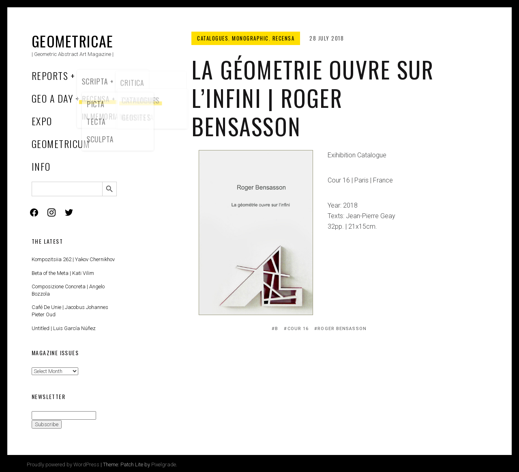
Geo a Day (52, 98)
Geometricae (73, 40)
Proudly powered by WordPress (63, 464)
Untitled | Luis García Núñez (64, 328)
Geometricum (61, 143)
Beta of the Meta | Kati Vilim (63, 273)
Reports (50, 75)
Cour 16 (298, 328)
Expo (42, 121)
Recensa (283, 38)
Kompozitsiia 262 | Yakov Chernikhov (73, 259)
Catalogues (212, 38)
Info (41, 166)
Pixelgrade (163, 464)
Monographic (250, 38)
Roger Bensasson (342, 328)
